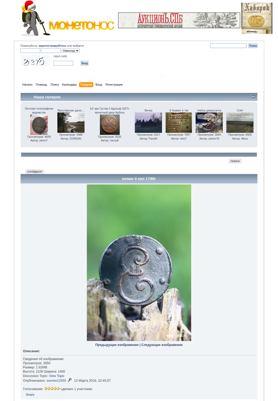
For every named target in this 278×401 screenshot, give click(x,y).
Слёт (240, 110)
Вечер (148, 110)
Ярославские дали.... (70, 110)
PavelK (153, 138)
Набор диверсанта (209, 110)
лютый (114, 140)
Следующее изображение (162, 345)
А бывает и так (179, 110)
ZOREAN (75, 138)
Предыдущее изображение (117, 345)
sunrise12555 (56, 380)
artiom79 (213, 138)
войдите (78, 45)
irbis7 (183, 138)
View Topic (56, 376)
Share (30, 395)
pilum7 (43, 140)
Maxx (244, 138)
